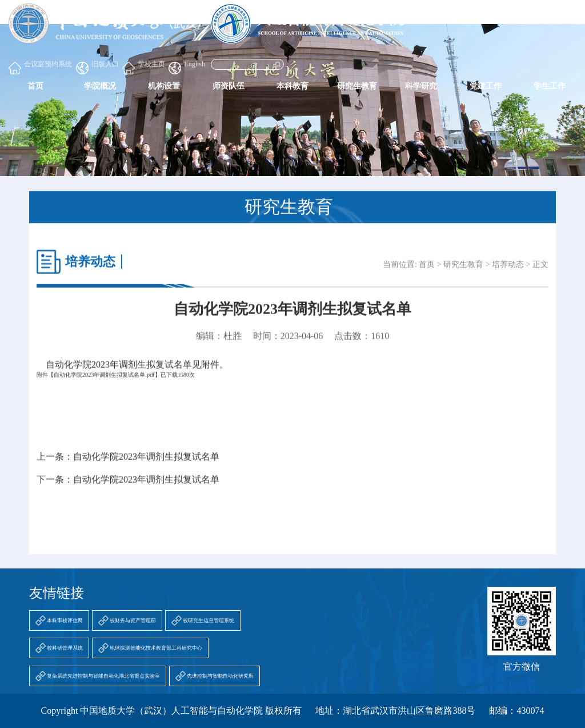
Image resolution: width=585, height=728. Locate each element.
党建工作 (486, 85)
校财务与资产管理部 (133, 620)
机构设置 (164, 85)
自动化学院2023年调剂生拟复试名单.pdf (104, 381)
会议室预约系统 (40, 67)
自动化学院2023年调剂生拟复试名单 (146, 463)
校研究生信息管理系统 (208, 620)
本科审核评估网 (65, 620)
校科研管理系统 (65, 648)
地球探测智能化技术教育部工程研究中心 (156, 648)
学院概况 (100, 85)
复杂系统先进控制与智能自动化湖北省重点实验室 (103, 676)
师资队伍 (229, 85)
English (187, 67)
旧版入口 (97, 67)
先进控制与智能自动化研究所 (220, 676)
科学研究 (421, 85)
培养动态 (508, 270)
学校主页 (143, 67)
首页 (35, 85)
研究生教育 (357, 85)
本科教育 (292, 85)
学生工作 (550, 85)
